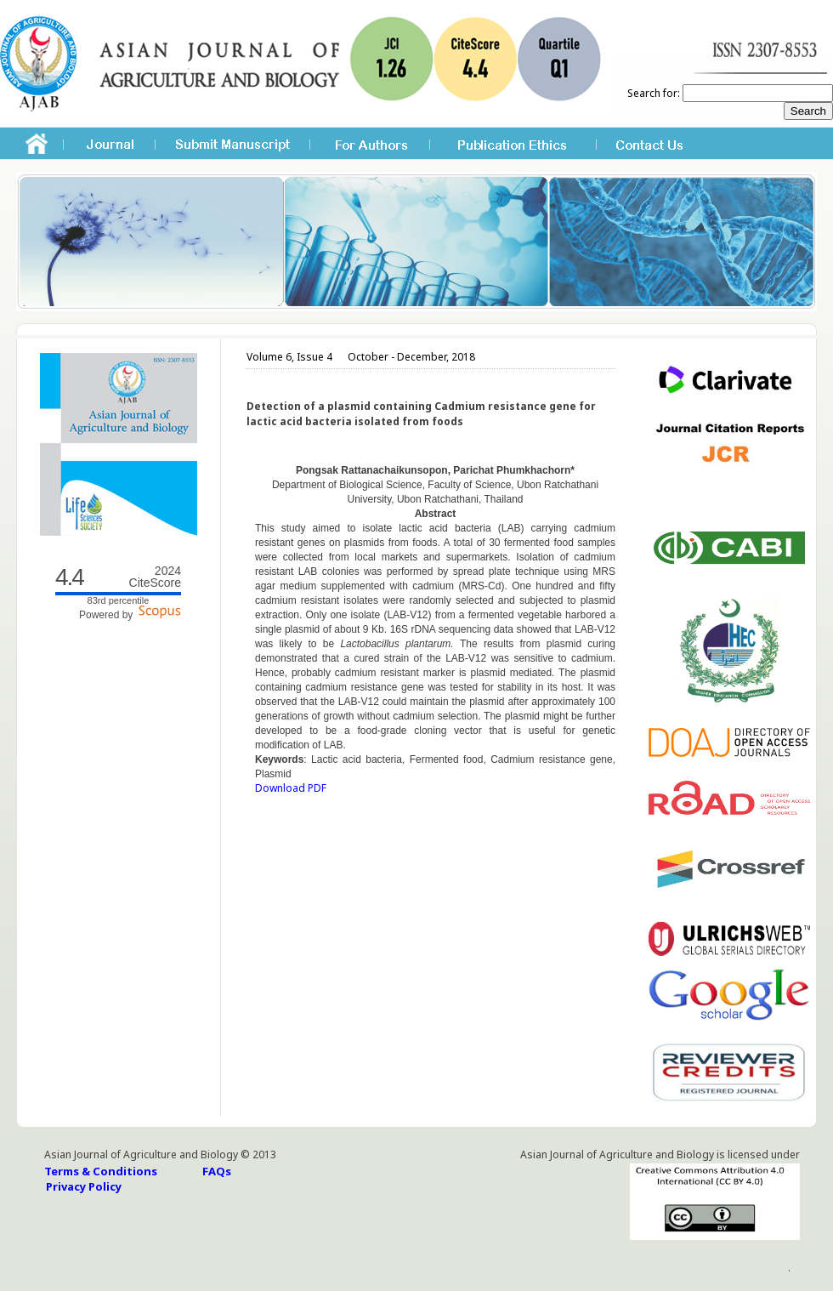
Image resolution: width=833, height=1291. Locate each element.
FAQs (216, 1171)
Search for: (653, 93)
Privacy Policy (84, 1186)
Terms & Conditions (100, 1171)
